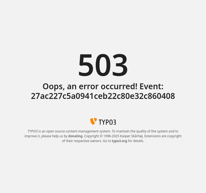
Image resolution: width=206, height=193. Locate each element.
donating (75, 136)
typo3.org (119, 141)
